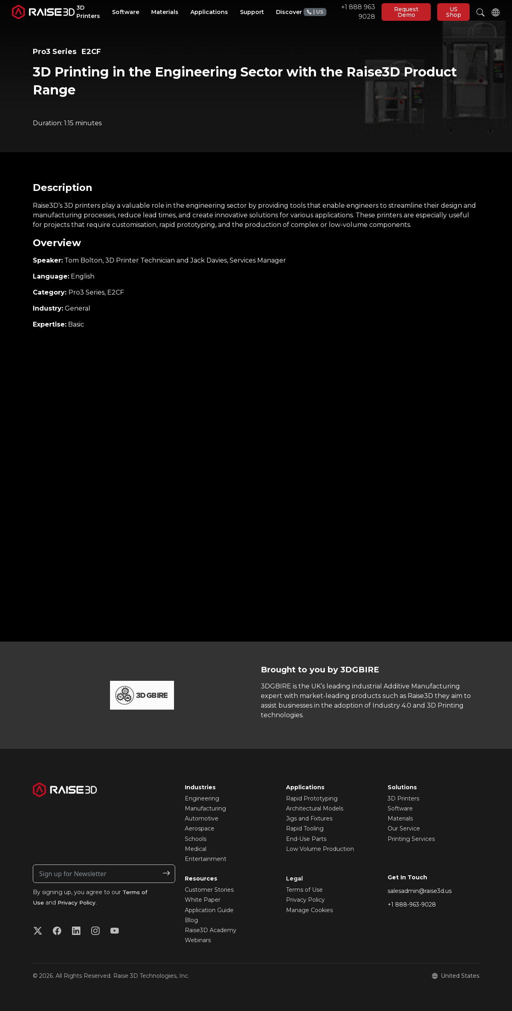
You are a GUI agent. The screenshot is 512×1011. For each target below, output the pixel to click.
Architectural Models (314, 808)
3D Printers (403, 798)
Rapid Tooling (305, 828)
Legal (294, 878)
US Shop (453, 12)
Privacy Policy (78, 902)
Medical (195, 849)
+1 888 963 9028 (339, 11)
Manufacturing (205, 808)
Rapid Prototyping (312, 798)
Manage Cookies (309, 910)
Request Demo (406, 12)
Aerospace (199, 828)
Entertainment (205, 859)
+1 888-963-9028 (412, 904)
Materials (400, 818)
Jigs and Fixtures (309, 818)
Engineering (202, 798)
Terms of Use (304, 889)
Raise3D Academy (210, 930)
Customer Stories (209, 889)
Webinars (198, 940)
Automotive (201, 818)
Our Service (404, 828)
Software (400, 808)
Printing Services (411, 838)
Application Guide (209, 910)
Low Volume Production (320, 849)
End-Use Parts (306, 838)
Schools (195, 838)
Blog (191, 920)
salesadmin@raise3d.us (420, 891)
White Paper (202, 899)
